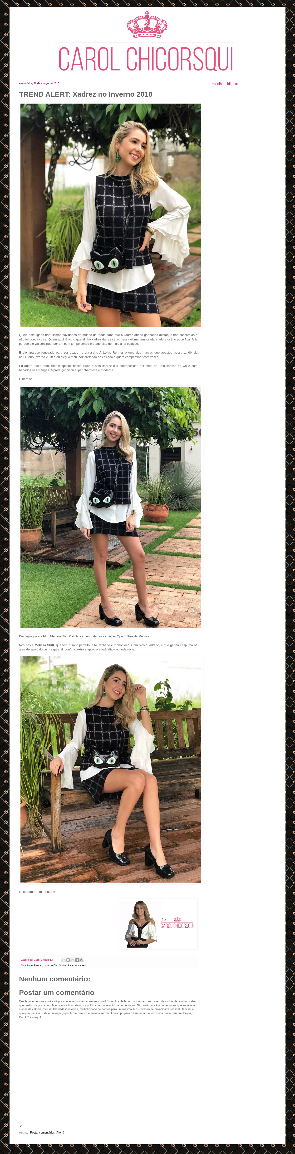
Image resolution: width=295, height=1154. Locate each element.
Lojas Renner (34, 965)
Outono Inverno (68, 965)
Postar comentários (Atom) (47, 1132)
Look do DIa (50, 965)
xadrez (82, 965)
